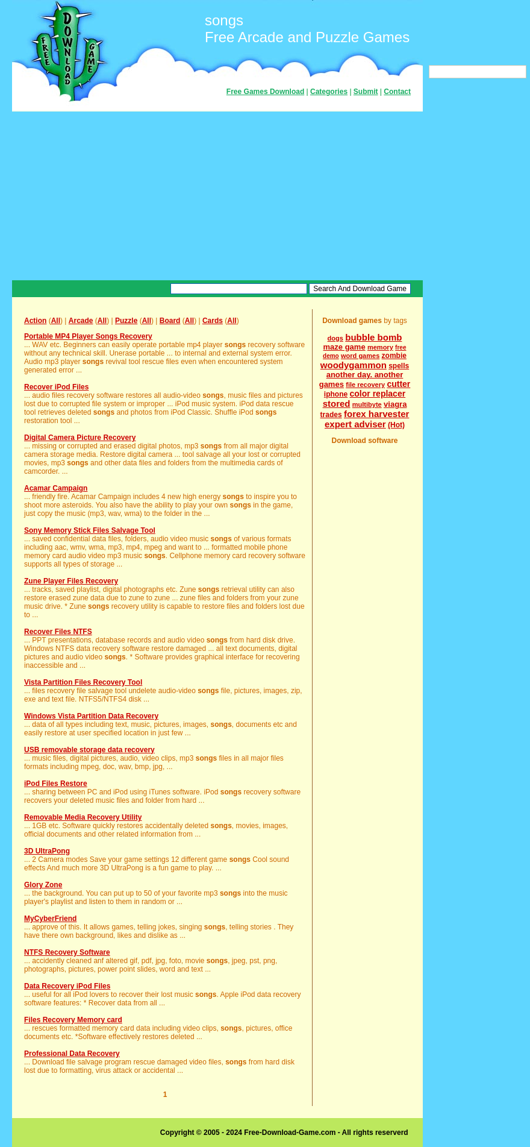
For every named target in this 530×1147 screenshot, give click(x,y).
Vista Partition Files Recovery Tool (83, 682)
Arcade (81, 320)
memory (380, 347)
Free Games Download (265, 91)
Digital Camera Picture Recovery (80, 437)
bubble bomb (373, 337)
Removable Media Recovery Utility (83, 817)
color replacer (378, 393)
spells (398, 366)
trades (331, 414)
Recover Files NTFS (58, 631)
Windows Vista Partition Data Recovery (91, 716)
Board (170, 320)
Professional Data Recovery (72, 1053)
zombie (394, 355)
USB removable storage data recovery (89, 750)
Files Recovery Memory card (73, 1020)
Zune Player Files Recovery (71, 581)
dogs (335, 338)
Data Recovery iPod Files (67, 986)
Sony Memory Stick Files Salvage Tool (89, 530)
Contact (397, 91)
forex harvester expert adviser (367, 419)
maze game (344, 346)
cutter (398, 384)
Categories (329, 91)
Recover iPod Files (56, 387)
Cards (212, 320)
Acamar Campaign (55, 488)
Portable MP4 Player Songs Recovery (88, 336)
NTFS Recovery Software (67, 952)
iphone (336, 394)
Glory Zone (43, 885)
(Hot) (396, 425)
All (55, 320)
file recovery (365, 384)
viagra (395, 404)
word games (360, 355)
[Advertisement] (217, 196)
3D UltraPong (47, 851)
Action (35, 320)
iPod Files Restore (55, 783)
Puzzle (126, 320)
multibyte (367, 404)
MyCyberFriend (50, 918)
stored (337, 403)
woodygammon (353, 365)
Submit (366, 91)
